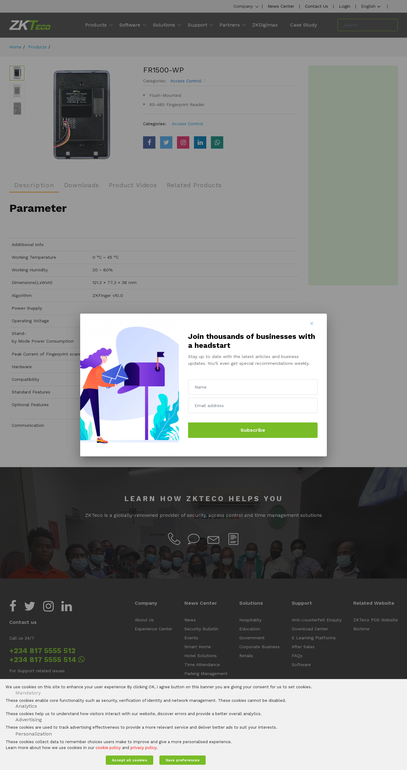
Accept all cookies (129, 760)
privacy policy (143, 747)
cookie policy (108, 747)
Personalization (33, 734)
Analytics (26, 706)
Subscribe (252, 430)
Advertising (28, 720)
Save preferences (182, 760)
